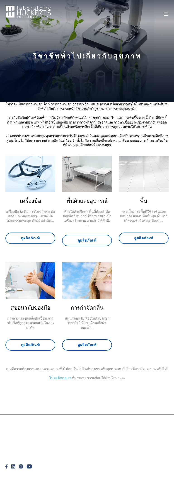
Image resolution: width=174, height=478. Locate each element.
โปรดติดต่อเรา (60, 378)
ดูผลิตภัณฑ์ (30, 344)
